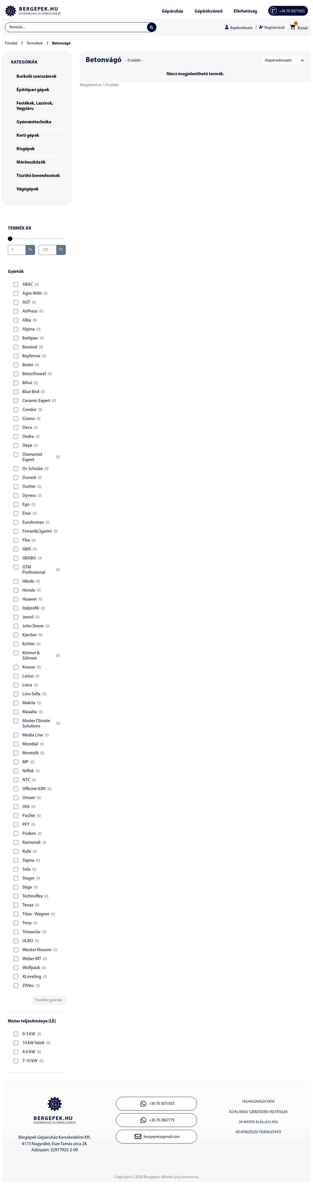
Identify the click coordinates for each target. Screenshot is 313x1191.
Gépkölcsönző (209, 11)
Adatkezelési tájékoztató (258, 1143)
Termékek (35, 45)
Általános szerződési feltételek (258, 1117)
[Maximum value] (47, 251)
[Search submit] (151, 28)
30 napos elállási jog (258, 1130)
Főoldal (11, 45)
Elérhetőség (245, 11)
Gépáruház (172, 11)
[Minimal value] (37, 240)
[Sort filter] (283, 61)
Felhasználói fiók (258, 1104)
